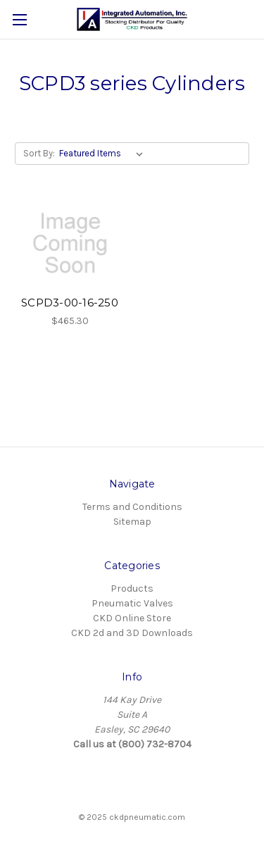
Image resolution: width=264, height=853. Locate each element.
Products (132, 588)
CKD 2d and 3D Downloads (132, 633)
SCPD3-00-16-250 (69, 302)
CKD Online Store (132, 618)
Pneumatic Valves (132, 603)
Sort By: (39, 153)
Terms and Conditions (132, 507)
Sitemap (132, 522)
